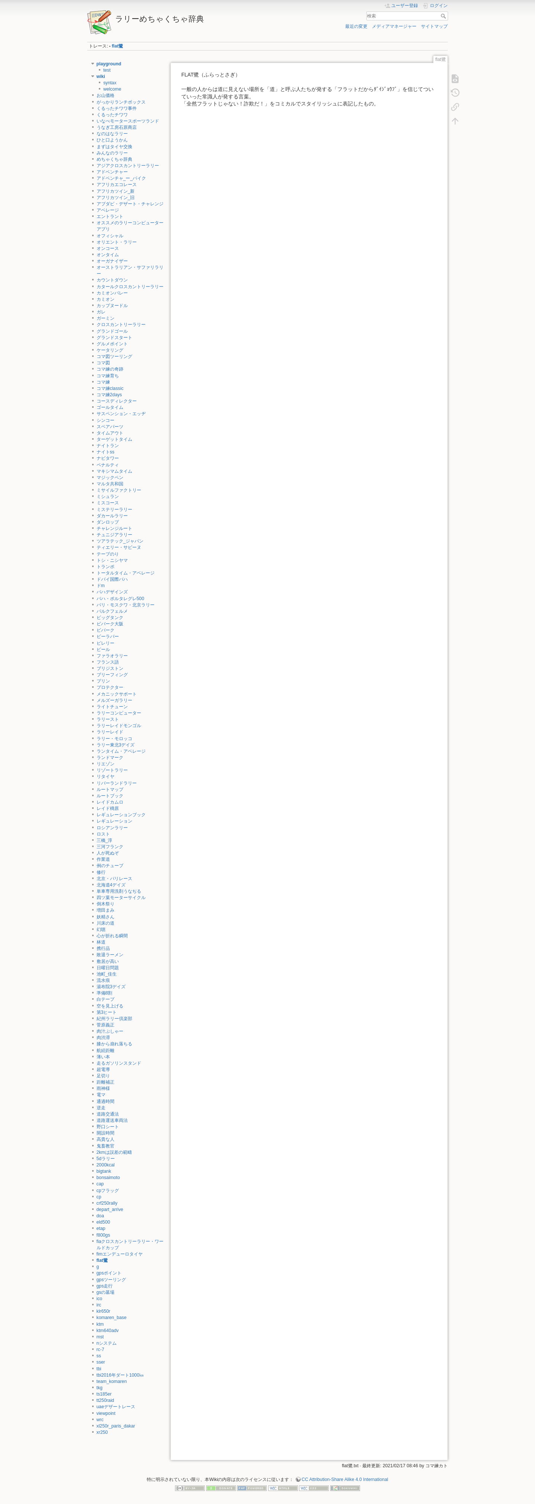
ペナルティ (108, 465)
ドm (101, 585)
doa (100, 1215)
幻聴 (101, 929)
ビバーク (105, 630)
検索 (444, 16)
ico (100, 1298)
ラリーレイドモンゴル (119, 725)
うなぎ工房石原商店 (117, 127)
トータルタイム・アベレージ (126, 573)
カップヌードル (112, 305)
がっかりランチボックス (121, 102)
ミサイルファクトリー (119, 490)
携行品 (103, 948)
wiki (101, 76)
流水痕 (103, 980)
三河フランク (110, 846)
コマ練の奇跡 (110, 369)
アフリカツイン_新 (116, 191)
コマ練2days (109, 394)
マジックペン (110, 477)
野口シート (108, 1126)
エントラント (110, 216)
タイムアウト (110, 433)
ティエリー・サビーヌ (119, 547)
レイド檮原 (108, 808)
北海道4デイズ (111, 885)
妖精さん (105, 916)
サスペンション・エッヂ (121, 413)
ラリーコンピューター (119, 713)
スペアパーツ (110, 426)
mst (100, 1336)
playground (109, 63)
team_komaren (112, 1381)
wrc (100, 1419)
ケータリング (110, 350)
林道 (101, 942)
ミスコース (108, 502)
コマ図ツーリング (114, 356)
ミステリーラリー (114, 509)
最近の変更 (356, 26)
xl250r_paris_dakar (116, 1426)
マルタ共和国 (110, 483)
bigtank (104, 1171)
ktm (100, 1324)
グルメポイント (112, 343)
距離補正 (105, 1082)
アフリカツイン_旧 (116, 197)
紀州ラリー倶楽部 (114, 1018)
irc (99, 1305)
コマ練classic (110, 388)
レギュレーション (114, 821)
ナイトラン (108, 445)
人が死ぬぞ (108, 853)
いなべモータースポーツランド (128, 121)
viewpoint (106, 1413)
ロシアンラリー (112, 827)
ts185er (104, 1394)
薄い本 (103, 1056)
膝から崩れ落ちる (114, 1043)
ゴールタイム (110, 407)
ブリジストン (110, 668)
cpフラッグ (108, 1190)
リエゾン (105, 763)
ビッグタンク (110, 617)
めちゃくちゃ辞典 (114, 159)
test (107, 70)
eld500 (103, 1222)
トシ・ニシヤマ (112, 560)
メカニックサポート (117, 694)
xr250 (102, 1432)
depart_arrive (110, 1209)
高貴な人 (105, 1139)
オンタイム (108, 254)
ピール (103, 649)
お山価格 (105, 95)
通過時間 (105, 1101)
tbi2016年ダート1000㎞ (120, 1375)
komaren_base (112, 1317)
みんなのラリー (112, 153)
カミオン (105, 299)
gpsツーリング (111, 1279)
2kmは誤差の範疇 (114, 1152)
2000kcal (106, 1165)
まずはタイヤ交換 (114, 146)
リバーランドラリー (117, 783)
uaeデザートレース (116, 1406)
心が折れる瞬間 (112, 935)
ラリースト (108, 719)
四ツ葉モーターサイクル (121, 897)
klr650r (103, 1311)
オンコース (108, 248)
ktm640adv (108, 1330)
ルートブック (110, 795)
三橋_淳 (105, 840)
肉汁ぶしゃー (110, 1031)
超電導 (103, 1069)
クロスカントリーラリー (121, 324)
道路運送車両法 (112, 1120)
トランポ (105, 566)
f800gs (103, 1235)
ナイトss (105, 452)
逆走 (101, 1107)
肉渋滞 (103, 1037)
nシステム (107, 1343)
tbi (99, 1368)
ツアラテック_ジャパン (120, 541)
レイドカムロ (110, 802)
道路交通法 (108, 1114)
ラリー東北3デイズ (116, 745)
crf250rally (107, 1203)
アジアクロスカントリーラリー (128, 165)
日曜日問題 (108, 967)
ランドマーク (110, 757)
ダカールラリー (112, 515)
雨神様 (103, 1088)
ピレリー (105, 643)
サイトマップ (434, 26)
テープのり (108, 554)
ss (99, 1355)
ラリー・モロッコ (114, 738)
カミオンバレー (112, 293)
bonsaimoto (108, 1177)
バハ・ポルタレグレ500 (120, 598)
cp (99, 1196)
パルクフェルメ (112, 611)
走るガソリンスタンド (119, 1063)
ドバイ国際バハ (112, 579)
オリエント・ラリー (117, 242)
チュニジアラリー (114, 534)
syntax (109, 82)
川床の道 (105, 923)
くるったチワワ (112, 114)
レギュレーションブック (121, 814)
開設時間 (105, 1133)
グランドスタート (114, 337)
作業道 (103, 859)
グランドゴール (112, 331)
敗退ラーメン (110, 954)
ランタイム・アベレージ (121, 751)
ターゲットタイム (114, 439)
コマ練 (103, 382)
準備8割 (105, 993)
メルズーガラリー (114, 700)
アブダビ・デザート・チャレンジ (130, 203)
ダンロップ (108, 522)
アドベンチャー (112, 172)
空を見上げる (110, 1006)
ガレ (101, 312)
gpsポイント (109, 1273)
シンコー (105, 420)
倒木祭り (105, 903)
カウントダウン (112, 280)
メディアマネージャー (394, 26)
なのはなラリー (112, 133)
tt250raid (105, 1400)
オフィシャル (110, 235)
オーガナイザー (112, 261)
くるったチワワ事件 (117, 108)
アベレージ (108, 210)
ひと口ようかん (112, 140)
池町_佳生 (107, 974)
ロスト (103, 834)
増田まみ (105, 910)
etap (101, 1228)
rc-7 (100, 1349)
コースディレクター (117, 401)
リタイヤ (105, 776)
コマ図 (103, 362)
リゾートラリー (112, 770)
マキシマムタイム (114, 471)
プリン (103, 681)
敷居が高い (108, 961)
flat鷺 (117, 46)
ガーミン (105, 318)
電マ (101, 1094)
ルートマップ (110, 789)
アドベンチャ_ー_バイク (121, 178)
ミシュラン (108, 496)
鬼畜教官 (105, 1146)
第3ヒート (107, 1012)
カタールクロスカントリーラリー (130, 286)
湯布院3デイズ (111, 986)
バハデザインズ (112, 592)
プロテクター (110, 687)
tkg (100, 1387)
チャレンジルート (114, 528)
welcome (112, 89)
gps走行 (105, 1286)
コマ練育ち (108, 375)
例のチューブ (110, 865)
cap (100, 1183)
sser (101, 1362)
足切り (103, 1075)
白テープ (105, 999)
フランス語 (108, 662)
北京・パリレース (114, 878)
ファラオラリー (112, 655)
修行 (101, 872)
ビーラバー (108, 636)
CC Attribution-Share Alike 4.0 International (345, 1479)
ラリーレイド (110, 732)
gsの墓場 (106, 1292)
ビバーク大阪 (110, 623)
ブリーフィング (112, 674)
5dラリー (106, 1158)
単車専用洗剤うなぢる (119, 891)
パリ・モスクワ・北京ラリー (126, 605)
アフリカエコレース (117, 184)
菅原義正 (105, 1025)
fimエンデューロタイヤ (120, 1254)
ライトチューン (112, 706)
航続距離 (105, 1050)
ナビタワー (108, 458)
